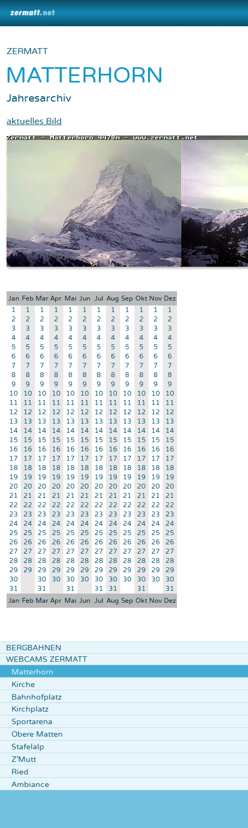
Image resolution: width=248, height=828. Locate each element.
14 (13, 431)
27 (13, 552)
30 (13, 580)
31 (13, 589)
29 (13, 570)
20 (13, 487)
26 (13, 542)
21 (13, 496)
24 (13, 524)
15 (13, 440)
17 (13, 459)
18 (13, 468)
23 (13, 514)
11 (13, 403)
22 (13, 505)
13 (13, 422)
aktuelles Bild (34, 121)
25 (13, 533)
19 (13, 477)
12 (13, 412)
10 (13, 394)
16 (13, 449)
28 (13, 561)
